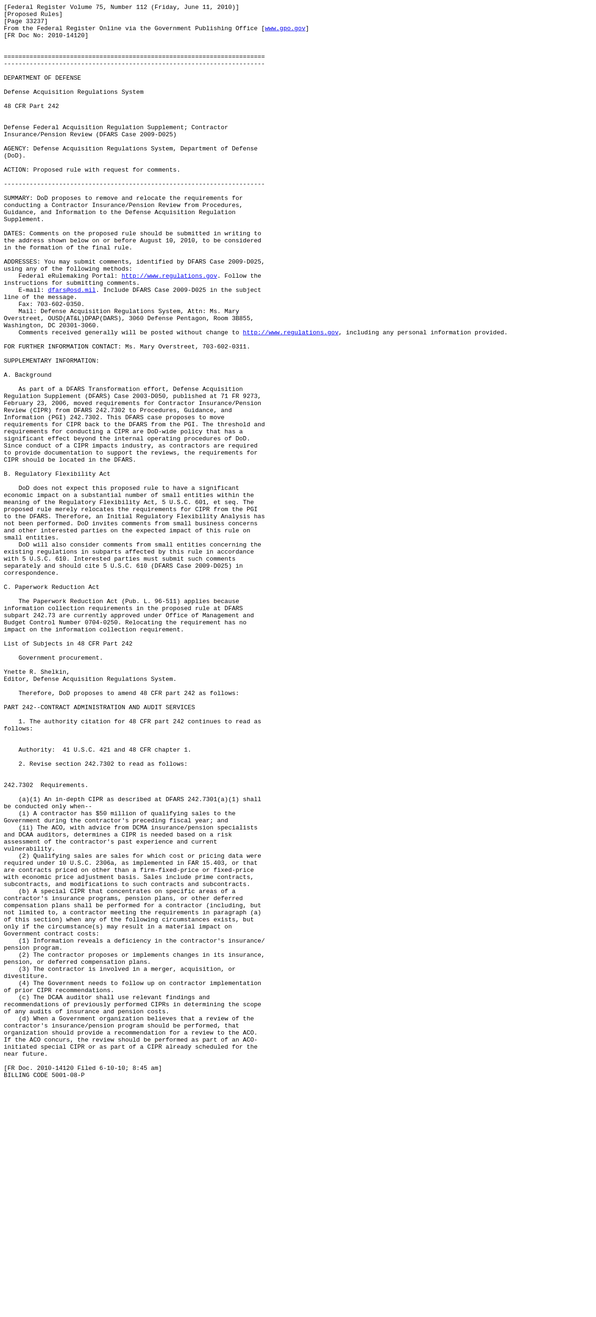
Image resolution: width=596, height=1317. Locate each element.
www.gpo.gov (285, 33)
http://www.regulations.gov (169, 330)
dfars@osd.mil (72, 347)
